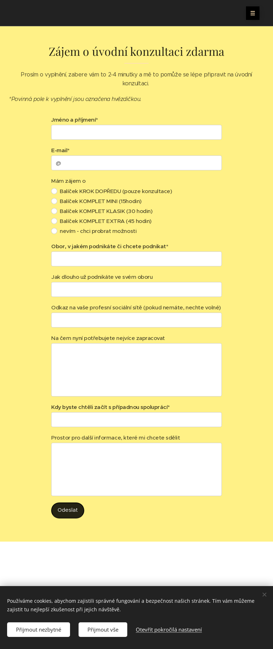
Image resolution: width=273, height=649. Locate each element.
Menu (250, 13)
